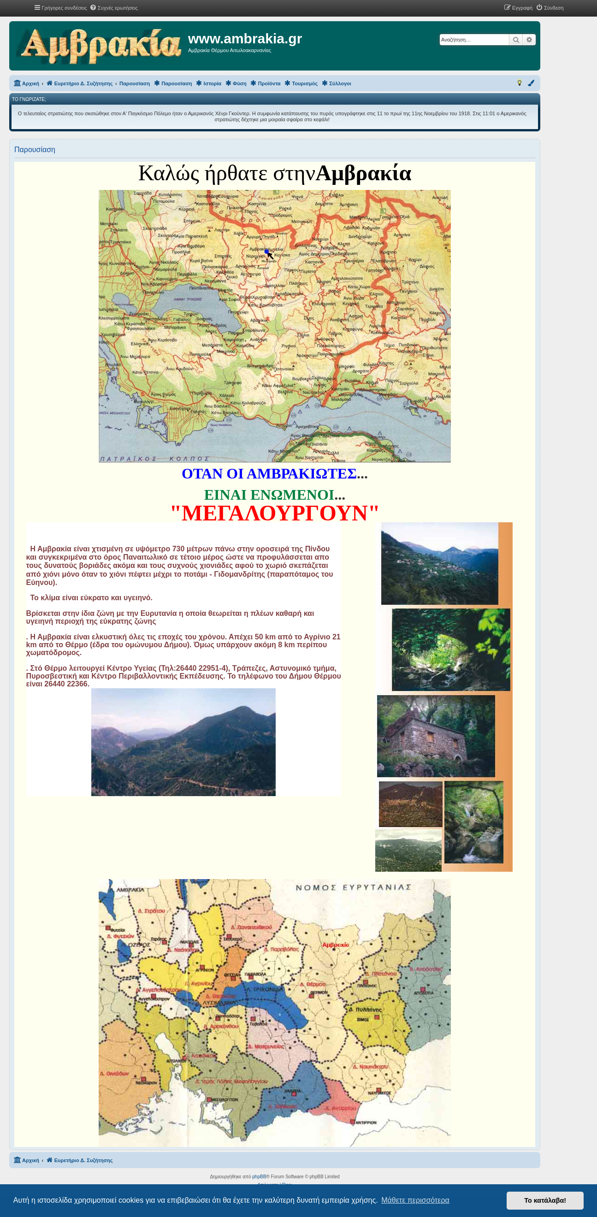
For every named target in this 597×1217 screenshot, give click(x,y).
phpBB (259, 1176)
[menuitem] (113, 7)
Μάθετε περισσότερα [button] (415, 1200)
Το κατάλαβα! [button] (545, 1200)
